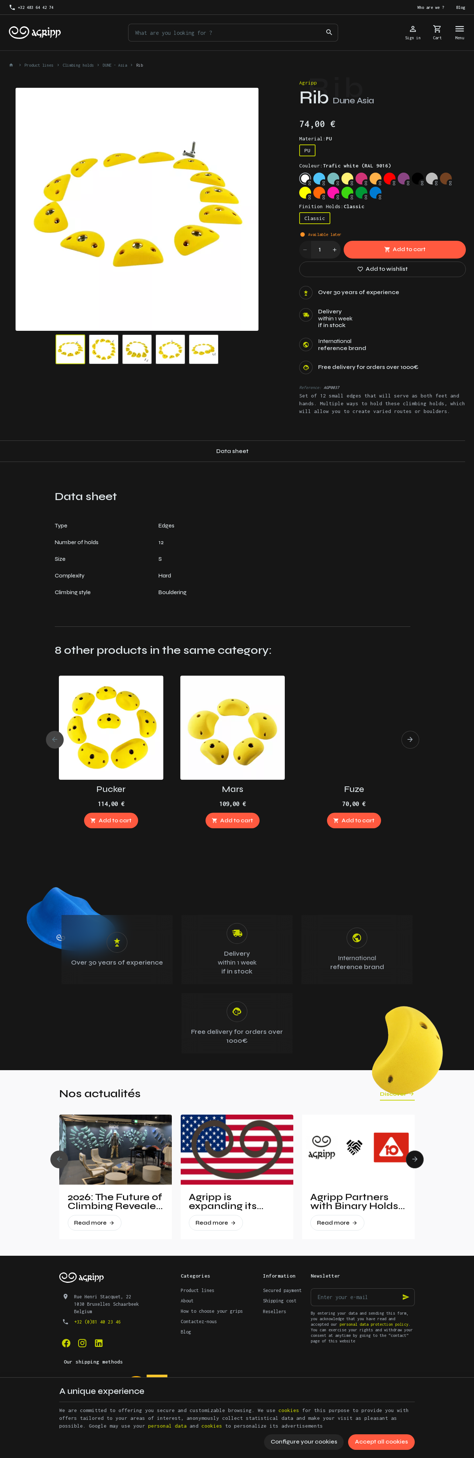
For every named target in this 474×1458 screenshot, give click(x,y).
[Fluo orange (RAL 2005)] (319, 193)
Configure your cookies (304, 1441)
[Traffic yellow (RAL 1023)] (347, 178)
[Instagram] (82, 1342)
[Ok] (406, 1297)
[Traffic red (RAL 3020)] (389, 178)
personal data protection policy (374, 1324)
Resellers (274, 1311)
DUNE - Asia (115, 65)
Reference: (310, 387)
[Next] (410, 740)
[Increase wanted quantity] (335, 250)
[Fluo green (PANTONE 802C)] (347, 193)
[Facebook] (66, 1342)
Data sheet (232, 451)
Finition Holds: (331, 206)
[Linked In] (98, 1342)
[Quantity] (320, 250)
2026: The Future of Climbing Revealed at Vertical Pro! (115, 1202)
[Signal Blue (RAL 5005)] (375, 193)
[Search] (329, 32)
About (187, 1301)
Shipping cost (280, 1301)
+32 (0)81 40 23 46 (97, 1322)
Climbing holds (78, 65)
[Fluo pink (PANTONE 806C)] (333, 193)
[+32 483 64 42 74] (31, 7)
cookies (288, 1410)
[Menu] (459, 32)
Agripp (308, 83)
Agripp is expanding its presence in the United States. (228, 1202)
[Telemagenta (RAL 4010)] (361, 178)
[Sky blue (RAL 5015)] (319, 178)
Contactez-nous (199, 1321)
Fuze (354, 789)
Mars (232, 789)
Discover (393, 1094)
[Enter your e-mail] (363, 1297)
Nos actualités (100, 1093)
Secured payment (282, 1290)
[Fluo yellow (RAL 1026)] (305, 193)
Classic (314, 218)
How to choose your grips (212, 1311)
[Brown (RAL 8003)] (446, 178)
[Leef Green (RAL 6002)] (361, 193)
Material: (315, 139)
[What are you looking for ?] (233, 32)
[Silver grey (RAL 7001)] (432, 178)
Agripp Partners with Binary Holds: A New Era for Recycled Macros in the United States (355, 1202)
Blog (186, 1332)
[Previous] (55, 740)
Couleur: (345, 166)
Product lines (38, 65)
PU (307, 150)
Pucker (111, 789)
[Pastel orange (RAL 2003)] (375, 178)
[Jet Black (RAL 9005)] (418, 178)
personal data (167, 1426)
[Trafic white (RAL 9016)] (305, 178)
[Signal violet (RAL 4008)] (404, 178)
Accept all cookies (381, 1441)
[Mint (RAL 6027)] (333, 178)
